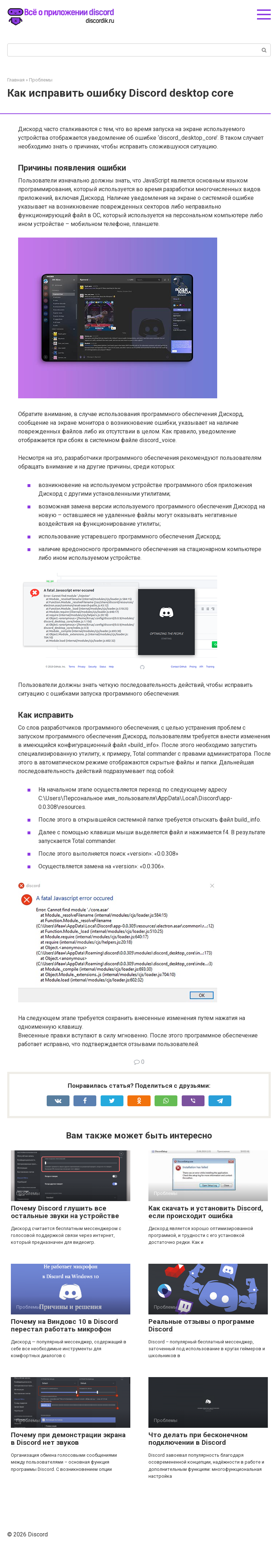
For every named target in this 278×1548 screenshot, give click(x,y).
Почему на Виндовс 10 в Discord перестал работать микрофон (64, 1325)
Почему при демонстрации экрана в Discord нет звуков (68, 1439)
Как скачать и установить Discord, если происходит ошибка (205, 1212)
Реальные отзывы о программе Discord (201, 1325)
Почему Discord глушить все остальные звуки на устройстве (65, 1212)
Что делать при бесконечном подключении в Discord (198, 1439)
